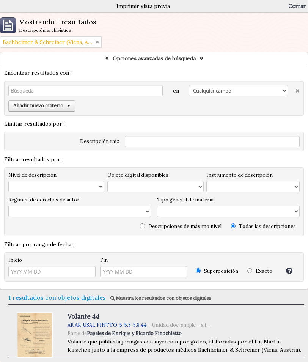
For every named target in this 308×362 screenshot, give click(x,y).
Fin (104, 260)
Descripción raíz (99, 141)
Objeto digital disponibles (137, 175)
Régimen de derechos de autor (43, 200)
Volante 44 (83, 316)
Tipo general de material (186, 200)
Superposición (217, 271)
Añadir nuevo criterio (41, 105)
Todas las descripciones (263, 226)
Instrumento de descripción (239, 175)
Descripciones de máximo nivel (181, 226)
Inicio (15, 260)
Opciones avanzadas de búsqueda (154, 58)
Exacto (259, 271)
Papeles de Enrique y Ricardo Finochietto (134, 333)
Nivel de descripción (32, 175)
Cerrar (297, 6)
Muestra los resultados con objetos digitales (160, 298)
